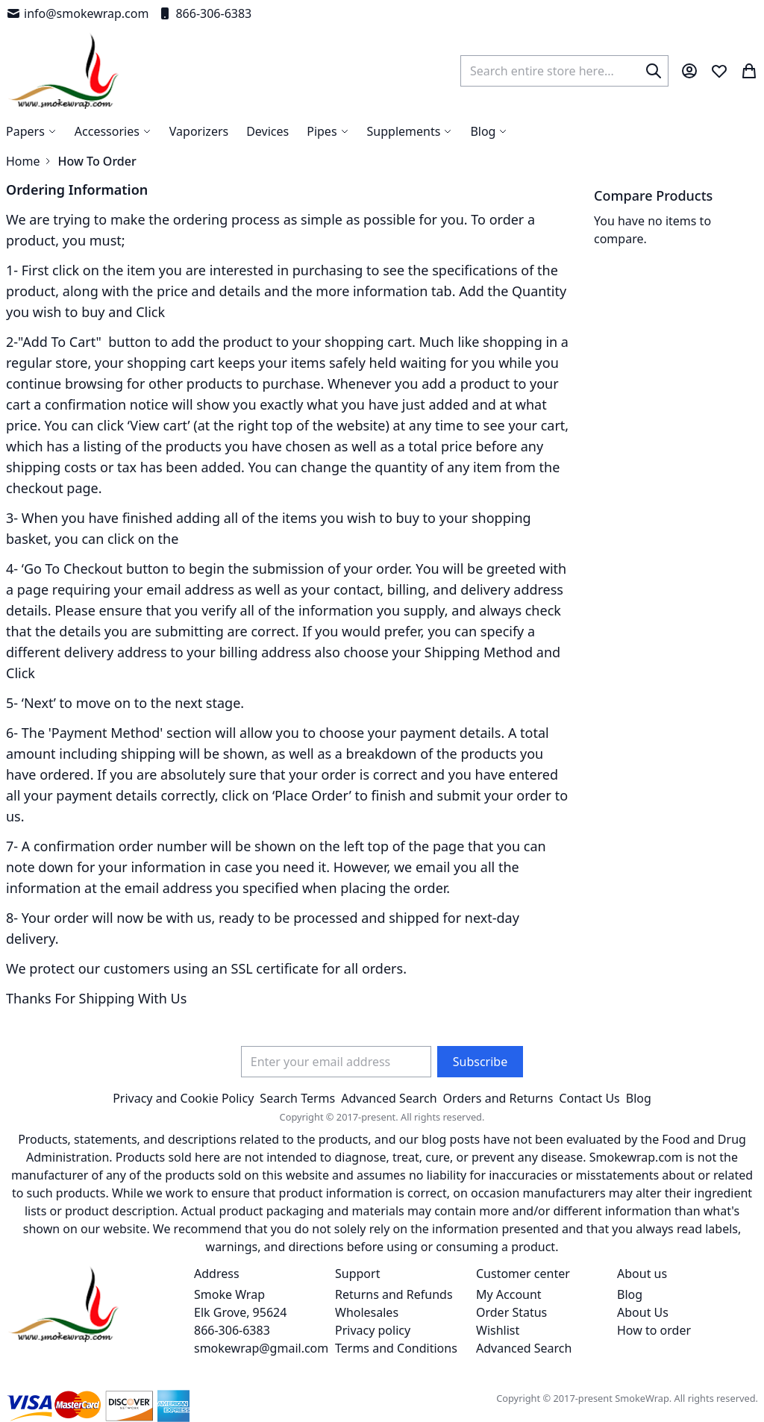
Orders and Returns (498, 1098)
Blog (638, 1098)
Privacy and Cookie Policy (183, 1098)
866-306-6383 (204, 13)
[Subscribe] (480, 1061)
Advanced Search (388, 1098)
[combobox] (564, 71)
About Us (642, 1312)
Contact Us (589, 1098)
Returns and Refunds (394, 1294)
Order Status (511, 1312)
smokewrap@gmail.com (261, 1348)
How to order (654, 1330)
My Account (509, 1294)
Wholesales (366, 1312)
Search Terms (297, 1098)
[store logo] (64, 70)
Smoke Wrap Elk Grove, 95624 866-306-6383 (240, 1312)
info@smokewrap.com (77, 13)
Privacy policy (372, 1330)
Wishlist (497, 1330)
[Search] (654, 71)
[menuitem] (488, 131)
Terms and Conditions (396, 1348)
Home (23, 161)
